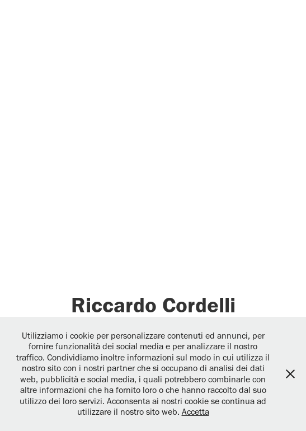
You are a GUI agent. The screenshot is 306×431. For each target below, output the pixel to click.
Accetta (195, 411)
